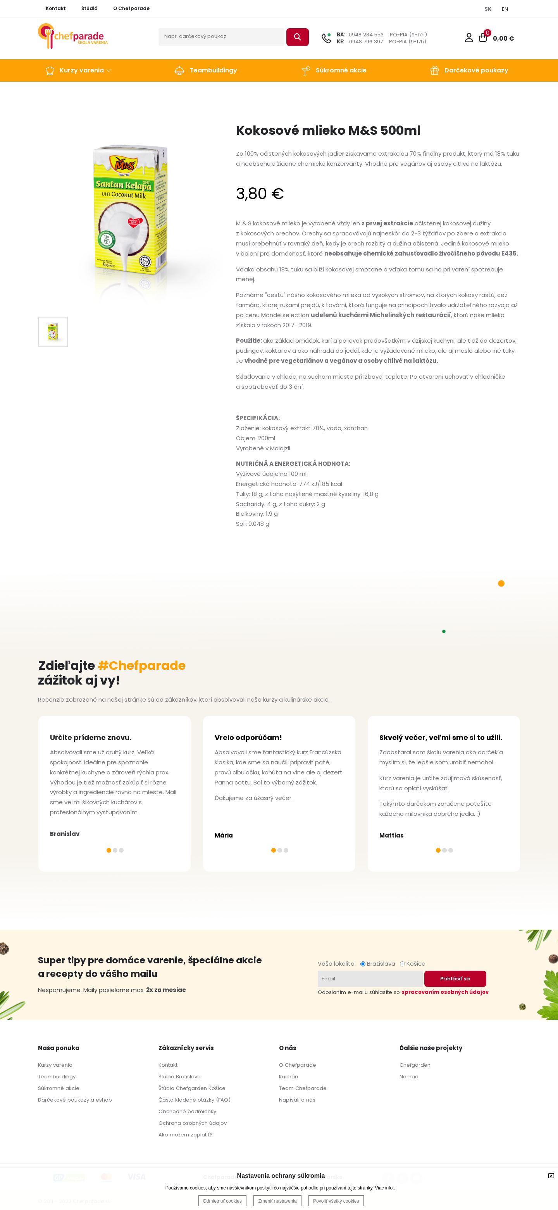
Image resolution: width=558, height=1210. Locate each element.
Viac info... (385, 1188)
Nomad (409, 1076)
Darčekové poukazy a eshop (75, 1100)
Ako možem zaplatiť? (185, 1134)
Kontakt (167, 1065)
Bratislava (379, 963)
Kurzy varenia (55, 1065)
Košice (412, 963)
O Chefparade (297, 1065)
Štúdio (166, 1088)
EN (505, 9)
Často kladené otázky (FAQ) (194, 1100)
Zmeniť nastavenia (277, 1201)
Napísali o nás (297, 1100)
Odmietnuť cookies (222, 1201)
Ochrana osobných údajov (192, 1123)
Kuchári (288, 1076)
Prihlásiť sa (455, 978)
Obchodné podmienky (187, 1111)
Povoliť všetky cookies (336, 1201)
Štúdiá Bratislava (179, 1076)
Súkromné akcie (58, 1088)
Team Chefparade (303, 1088)
